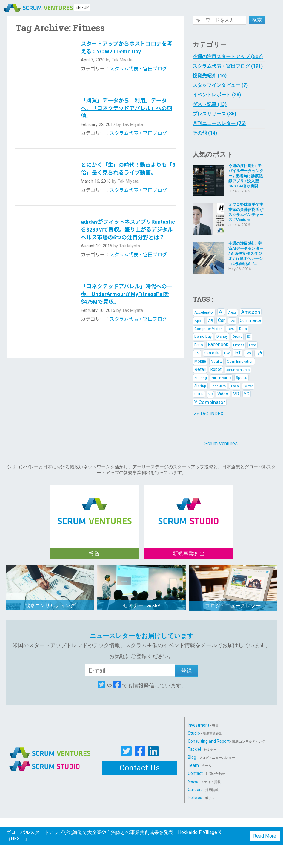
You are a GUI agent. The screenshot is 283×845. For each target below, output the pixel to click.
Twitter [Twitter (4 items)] (248, 386)
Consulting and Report (226, 741)
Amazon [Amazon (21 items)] (250, 312)
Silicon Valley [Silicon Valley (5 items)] (221, 378)
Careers (203, 789)
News (204, 781)
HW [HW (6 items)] (227, 353)
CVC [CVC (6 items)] (230, 329)
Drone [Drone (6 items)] (237, 336)
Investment (203, 725)
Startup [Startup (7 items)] (200, 386)
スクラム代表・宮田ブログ (138, 69)
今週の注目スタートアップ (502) (228, 56)
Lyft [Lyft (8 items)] (259, 353)
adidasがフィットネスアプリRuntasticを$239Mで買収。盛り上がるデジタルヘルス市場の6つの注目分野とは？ (128, 229)
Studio (205, 733)
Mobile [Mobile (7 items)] (200, 361)
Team (199, 765)
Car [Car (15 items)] (221, 320)
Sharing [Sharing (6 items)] (200, 378)
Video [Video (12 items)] (222, 394)
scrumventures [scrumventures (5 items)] (238, 370)
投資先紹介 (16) (210, 75)
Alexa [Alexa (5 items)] (232, 312)
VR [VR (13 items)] (236, 394)
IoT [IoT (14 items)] (237, 353)
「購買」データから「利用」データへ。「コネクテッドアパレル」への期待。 (126, 108)
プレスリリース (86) (214, 114)
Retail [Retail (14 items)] (200, 369)
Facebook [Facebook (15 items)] (218, 344)
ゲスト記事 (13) (210, 104)
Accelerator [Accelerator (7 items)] (204, 312)
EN (78, 7)
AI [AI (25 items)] (221, 312)
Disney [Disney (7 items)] (222, 336)
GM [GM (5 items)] (197, 353)
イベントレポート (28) (217, 95)
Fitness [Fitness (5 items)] (238, 345)
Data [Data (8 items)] (243, 328)
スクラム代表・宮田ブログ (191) (228, 66)
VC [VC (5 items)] (210, 394)
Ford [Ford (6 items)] (252, 345)
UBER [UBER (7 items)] (199, 394)
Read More (264, 836)
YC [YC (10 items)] (246, 393)
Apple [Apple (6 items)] (198, 321)
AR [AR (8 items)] (210, 320)
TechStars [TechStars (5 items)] (218, 386)
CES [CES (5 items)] (232, 321)
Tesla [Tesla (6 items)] (234, 386)
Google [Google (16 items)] (211, 353)
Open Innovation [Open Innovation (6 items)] (240, 361)
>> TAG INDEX (208, 414)
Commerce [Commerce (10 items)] (250, 320)
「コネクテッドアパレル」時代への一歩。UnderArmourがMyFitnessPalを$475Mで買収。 (126, 294)
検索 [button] (257, 20)
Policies (203, 797)
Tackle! (202, 749)
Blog (211, 757)
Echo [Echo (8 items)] (198, 345)
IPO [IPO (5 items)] (248, 353)
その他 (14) (205, 133)
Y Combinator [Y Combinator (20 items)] (209, 402)
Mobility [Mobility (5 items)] (216, 361)
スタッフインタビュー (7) (220, 85)
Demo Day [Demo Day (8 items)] (203, 336)
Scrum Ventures (221, 443)
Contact (206, 773)
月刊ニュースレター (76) (219, 123)
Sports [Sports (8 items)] (241, 377)
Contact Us (140, 767)
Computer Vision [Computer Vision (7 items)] (208, 329)
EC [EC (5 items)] (249, 337)
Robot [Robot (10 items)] (216, 369)
